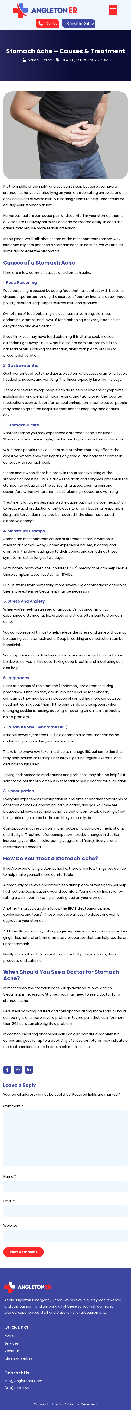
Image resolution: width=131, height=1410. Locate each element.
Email (9, 1201)
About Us (12, 1350)
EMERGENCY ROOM (92, 60)
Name (9, 1176)
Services (11, 1343)
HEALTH (68, 60)
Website (10, 1225)
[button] (113, 10)
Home (9, 1335)
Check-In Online (18, 1358)
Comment (13, 1106)
